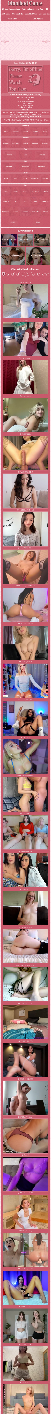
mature (42, 155)
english (6, 143)
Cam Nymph (38, 19)
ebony (25, 131)
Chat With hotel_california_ (25, 95)
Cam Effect (12, 19)
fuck (35, 201)
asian (6, 131)
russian (35, 143)
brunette (25, 167)
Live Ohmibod (25, 231)
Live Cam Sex (44, 14)
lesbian (45, 201)
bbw (15, 178)
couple (45, 191)
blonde (9, 167)
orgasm (35, 212)
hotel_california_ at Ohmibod (26, 117)
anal (6, 191)
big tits (25, 178)
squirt (13, 222)
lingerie (5, 212)
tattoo (45, 178)
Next (44, 415)
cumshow (5, 201)
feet (25, 201)
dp (15, 201)
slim (6, 178)
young (9, 155)
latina (35, 131)
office (25, 212)
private (45, 212)
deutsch (15, 143)
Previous (6, 415)
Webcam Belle (17, 14)
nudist (15, 212)
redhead (41, 167)
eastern (15, 131)
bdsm (15, 191)
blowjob (35, 191)
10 (47, 274)
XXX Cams (5, 14)
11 (25, 278)
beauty (25, 191)
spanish (45, 143)
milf (25, 155)
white (45, 131)
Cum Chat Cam (31, 14)
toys (38, 222)
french (25, 143)
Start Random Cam (11, 9)
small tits (35, 178)
